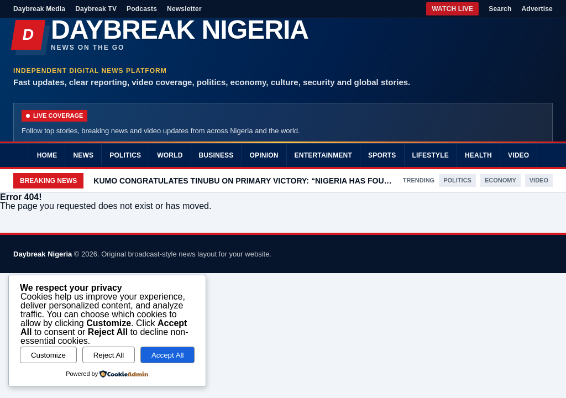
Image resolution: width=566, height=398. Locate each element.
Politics (125, 155)
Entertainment (323, 155)
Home (47, 155)
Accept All (167, 355)
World (169, 155)
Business (216, 155)
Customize (48, 355)
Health (478, 155)
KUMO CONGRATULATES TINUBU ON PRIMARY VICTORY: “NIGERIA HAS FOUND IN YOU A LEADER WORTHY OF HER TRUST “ (242, 181)
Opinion (264, 155)
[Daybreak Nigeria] (283, 34)
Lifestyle (430, 155)
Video (518, 155)
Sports (382, 155)
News (83, 155)
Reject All (108, 355)
